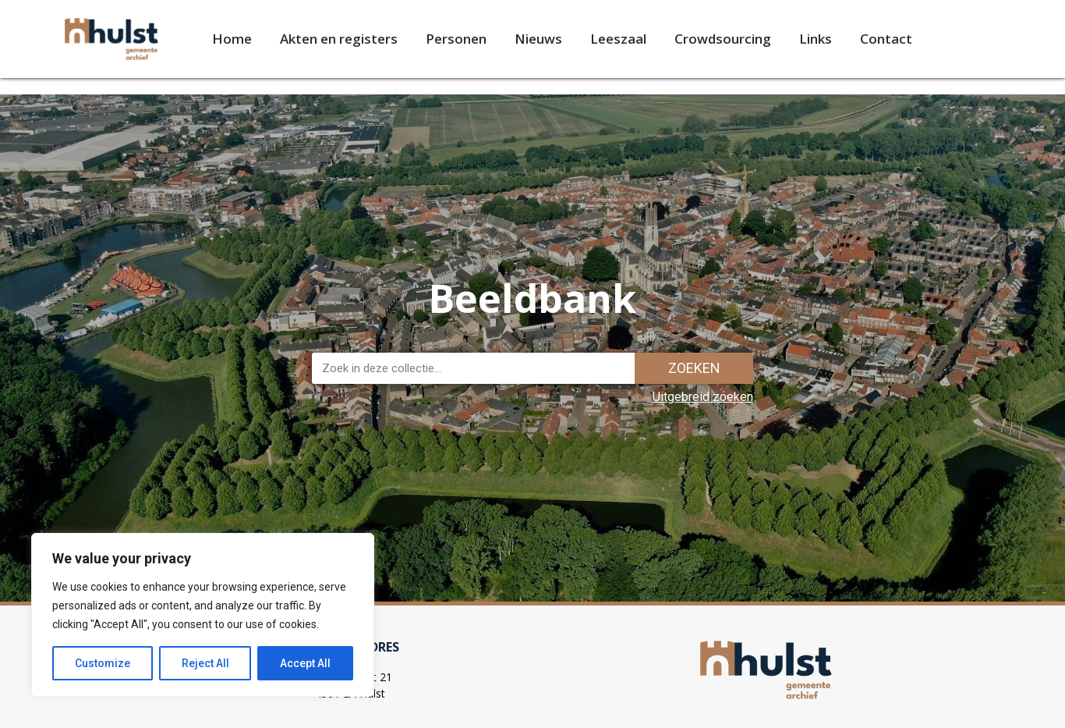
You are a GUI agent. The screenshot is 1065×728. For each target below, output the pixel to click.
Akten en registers (339, 39)
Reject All (205, 663)
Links (815, 39)
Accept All (305, 663)
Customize (102, 663)
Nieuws (538, 39)
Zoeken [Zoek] (694, 368)
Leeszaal (618, 39)
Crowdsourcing (722, 39)
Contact (886, 39)
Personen (456, 39)
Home (232, 39)
